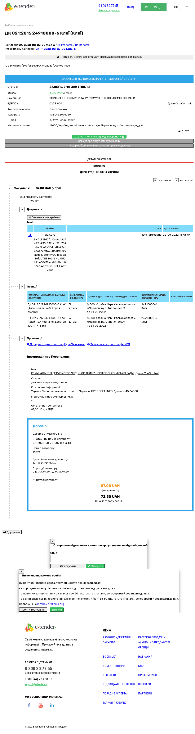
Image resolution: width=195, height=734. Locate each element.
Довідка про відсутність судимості (99, 141)
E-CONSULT (109, 658)
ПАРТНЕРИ (145, 694)
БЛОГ (141, 667)
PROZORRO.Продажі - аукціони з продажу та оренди (154, 643)
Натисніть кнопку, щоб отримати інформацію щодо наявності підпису (99, 56)
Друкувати (11, 532)
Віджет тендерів (114, 667)
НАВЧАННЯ (145, 658)
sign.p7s (50, 234)
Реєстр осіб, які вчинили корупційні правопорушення (99, 145)
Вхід (130, 8)
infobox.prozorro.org (50, 605)
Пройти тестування (33, 610)
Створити (95, 567)
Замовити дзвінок (109, 11)
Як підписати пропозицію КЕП (108, 344)
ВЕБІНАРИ (144, 685)
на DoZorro (82, 44)
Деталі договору (45, 479)
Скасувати (67, 567)
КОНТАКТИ (109, 676)
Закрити (57, 610)
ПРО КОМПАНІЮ (148, 676)
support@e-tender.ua (36, 685)
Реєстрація (153, 8)
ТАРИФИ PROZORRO (114, 704)
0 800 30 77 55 (108, 7)
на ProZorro (65, 44)
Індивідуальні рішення (119, 685)
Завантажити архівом (44, 217)
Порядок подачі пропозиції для (56, 344)
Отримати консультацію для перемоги (99, 136)
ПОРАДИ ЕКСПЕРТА (115, 694)
